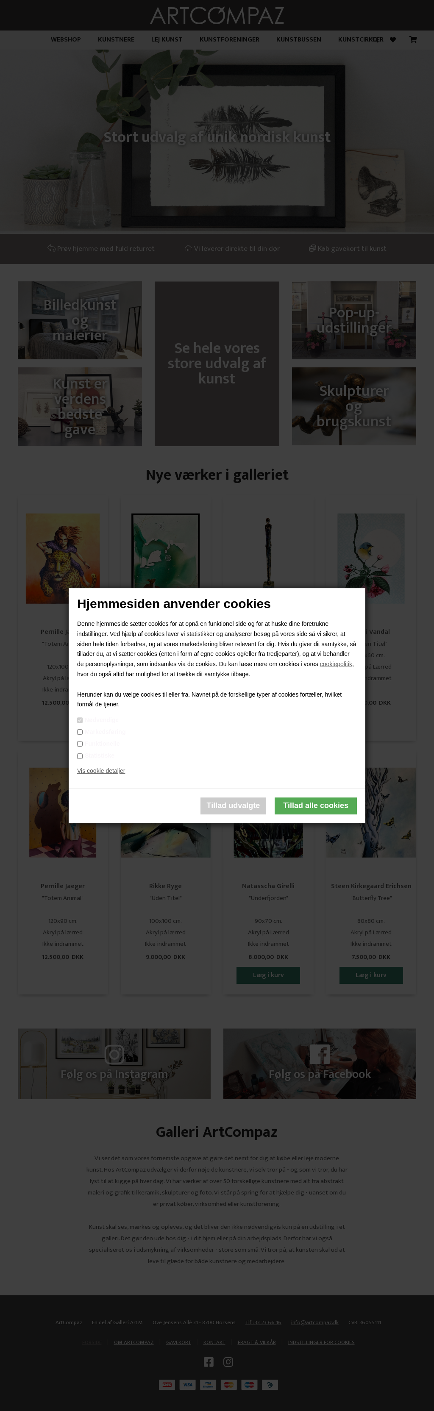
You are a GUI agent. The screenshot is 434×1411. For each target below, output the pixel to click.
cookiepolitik (336, 664)
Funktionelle (102, 743)
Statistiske (99, 755)
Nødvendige (102, 720)
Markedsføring (105, 731)
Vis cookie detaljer (101, 770)
